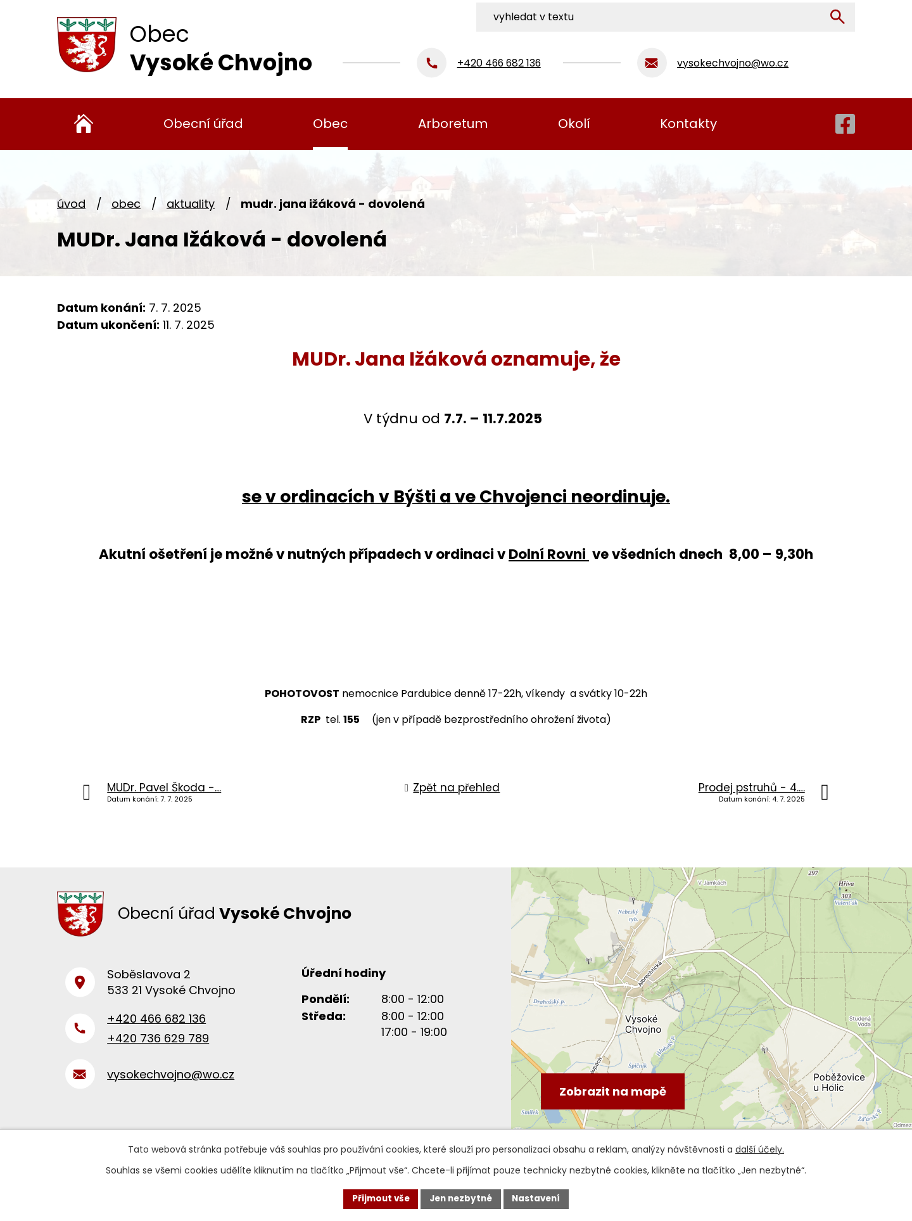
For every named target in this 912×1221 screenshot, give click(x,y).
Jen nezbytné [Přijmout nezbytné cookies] (461, 1198)
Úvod (71, 204)
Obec (126, 204)
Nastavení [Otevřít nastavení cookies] (539, 1198)
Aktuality (191, 204)
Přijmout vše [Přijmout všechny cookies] (377, 1198)
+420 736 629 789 (158, 1043)
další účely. (759, 1148)
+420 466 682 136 (156, 1024)
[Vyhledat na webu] (771, 14)
